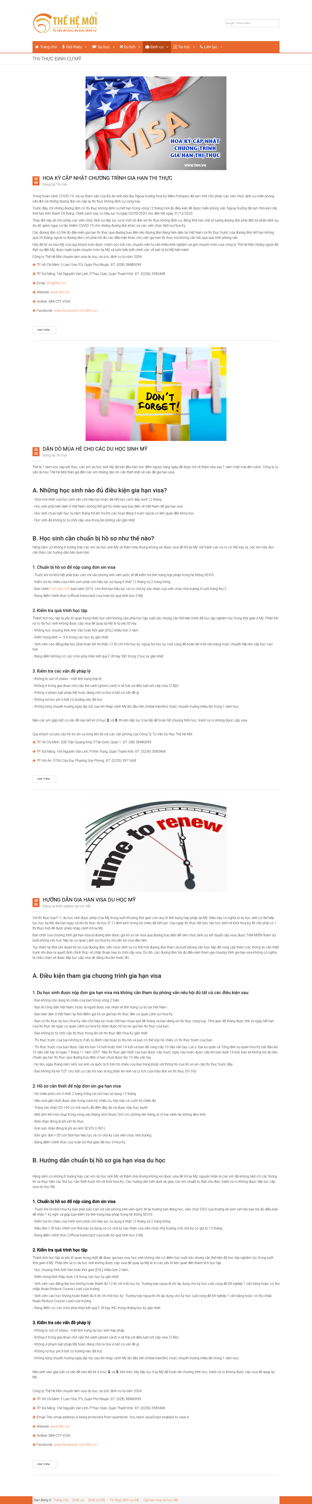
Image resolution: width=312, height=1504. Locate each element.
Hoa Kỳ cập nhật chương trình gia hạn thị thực (107, 178)
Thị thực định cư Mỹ (124, 1500)
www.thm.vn (59, 292)
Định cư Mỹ (96, 1500)
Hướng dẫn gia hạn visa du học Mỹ (89, 900)
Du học (103, 47)
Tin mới (61, 184)
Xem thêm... (44, 330)
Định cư (156, 47)
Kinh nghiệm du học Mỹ (73, 906)
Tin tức (184, 47)
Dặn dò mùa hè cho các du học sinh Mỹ (95, 449)
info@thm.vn (55, 283)
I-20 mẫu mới (60, 589)
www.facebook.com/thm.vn (75, 311)
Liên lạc (211, 47)
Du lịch (130, 47)
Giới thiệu (74, 47)
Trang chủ (46, 47)
